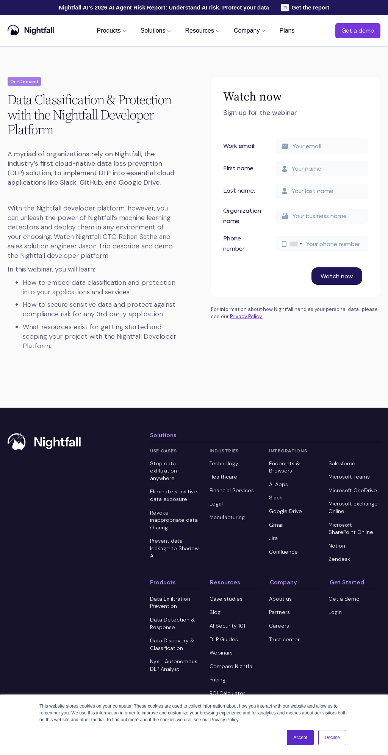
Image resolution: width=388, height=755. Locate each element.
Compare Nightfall (232, 666)
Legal (216, 503)
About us (280, 598)
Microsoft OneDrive (353, 490)
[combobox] (295, 244)
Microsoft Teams (349, 476)
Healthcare (223, 476)
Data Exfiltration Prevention (170, 602)
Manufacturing (227, 517)
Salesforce (342, 463)
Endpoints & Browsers (284, 467)
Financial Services (232, 490)
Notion (337, 545)
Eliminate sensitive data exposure (173, 495)
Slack (275, 497)
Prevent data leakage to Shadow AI (174, 548)
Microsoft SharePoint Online (351, 528)
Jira (273, 538)
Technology (224, 463)
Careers (279, 625)
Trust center (284, 639)
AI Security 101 (227, 625)
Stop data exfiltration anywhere (163, 471)
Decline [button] (332, 737)
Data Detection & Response (172, 623)
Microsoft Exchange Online (353, 507)
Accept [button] (300, 737)
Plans (286, 31)
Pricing (217, 679)
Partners (279, 612)
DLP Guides (224, 639)
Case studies (226, 598)
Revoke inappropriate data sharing (174, 520)
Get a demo (357, 31)
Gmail (276, 524)
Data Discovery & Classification (172, 644)
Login (335, 612)
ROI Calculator (227, 693)
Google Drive (285, 511)
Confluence (283, 551)
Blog (215, 612)
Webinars (221, 652)
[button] (113, 30)
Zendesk (339, 559)
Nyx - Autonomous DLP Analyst (173, 665)
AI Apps (278, 484)
